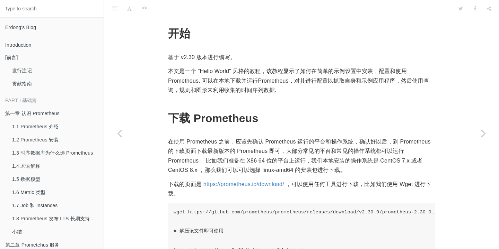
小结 (17, 231)
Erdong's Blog (20, 27)
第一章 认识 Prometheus (32, 113)
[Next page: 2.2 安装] (483, 133)
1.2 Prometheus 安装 (35, 139)
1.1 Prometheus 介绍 (35, 126)
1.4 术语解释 (26, 166)
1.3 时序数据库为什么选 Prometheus (52, 153)
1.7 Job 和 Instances (35, 205)
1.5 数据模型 (26, 179)
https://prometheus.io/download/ (243, 167)
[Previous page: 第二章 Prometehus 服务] (119, 133)
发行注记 (22, 70)
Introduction (18, 45)
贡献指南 (22, 83)
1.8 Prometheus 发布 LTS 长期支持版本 (56, 218)
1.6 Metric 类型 (28, 192)
